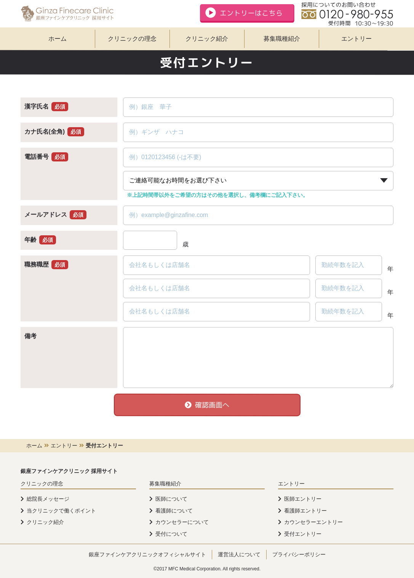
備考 (30, 336)
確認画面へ (207, 405)
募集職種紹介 (282, 38)
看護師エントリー (305, 511)
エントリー (356, 38)
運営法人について (239, 554)
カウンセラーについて (182, 522)
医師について (171, 499)
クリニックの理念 (132, 38)
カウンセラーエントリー (313, 522)
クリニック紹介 (206, 38)
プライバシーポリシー (299, 554)
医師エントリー (302, 499)
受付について (171, 534)
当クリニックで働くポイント (61, 511)
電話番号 (46, 156)
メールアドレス (55, 214)
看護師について (174, 511)
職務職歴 (46, 264)
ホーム (57, 38)
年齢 (40, 239)
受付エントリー (302, 534)
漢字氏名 (46, 106)
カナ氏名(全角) (54, 131)
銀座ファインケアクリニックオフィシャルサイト (147, 554)
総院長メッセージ (48, 499)
